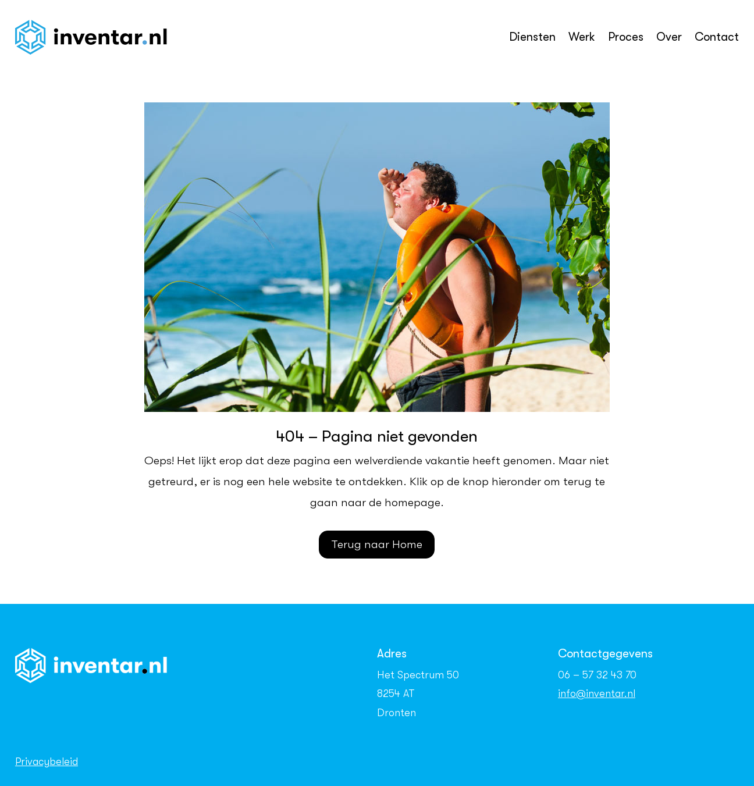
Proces (625, 37)
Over (669, 37)
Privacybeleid (46, 761)
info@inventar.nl (596, 693)
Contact (717, 37)
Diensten (532, 37)
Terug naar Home (376, 544)
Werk (581, 37)
